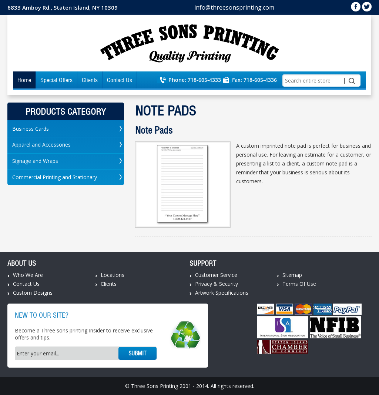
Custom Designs (33, 292)
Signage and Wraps (35, 160)
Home (24, 80)
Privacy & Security (216, 283)
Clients (90, 80)
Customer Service (216, 274)
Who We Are (28, 274)
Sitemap (292, 274)
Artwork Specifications (221, 292)
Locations (112, 274)
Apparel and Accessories (41, 144)
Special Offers (56, 80)
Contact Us (119, 80)
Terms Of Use (299, 283)
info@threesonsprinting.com (234, 7)
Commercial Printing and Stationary (54, 177)
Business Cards (30, 128)
